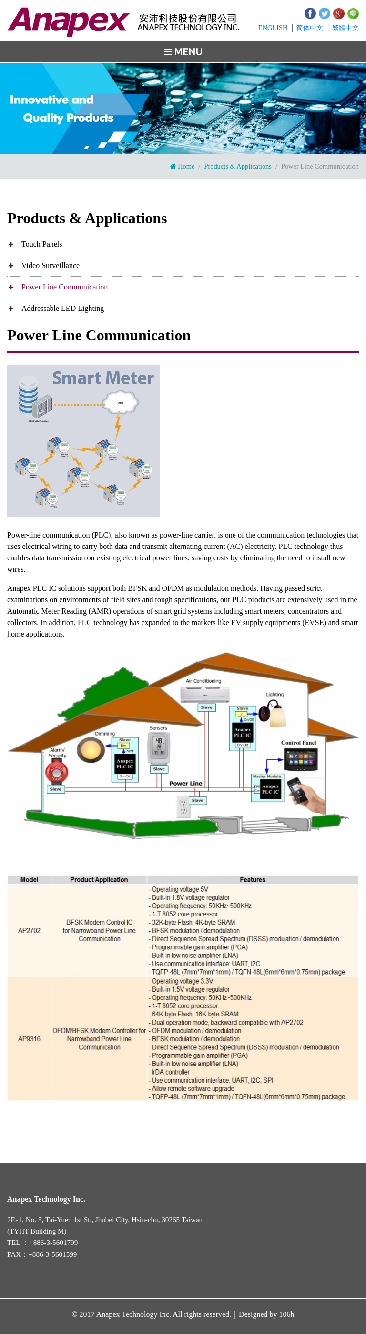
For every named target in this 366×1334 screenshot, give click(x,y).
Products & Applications (238, 166)
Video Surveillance (50, 265)
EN (273, 27)
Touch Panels (41, 244)
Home (182, 166)
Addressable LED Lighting (62, 308)
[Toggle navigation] (183, 51)
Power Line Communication (64, 287)
